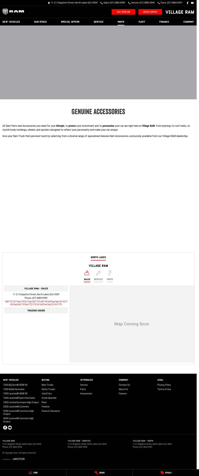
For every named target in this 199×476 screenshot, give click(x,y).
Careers (123, 393)
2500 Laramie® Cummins (16, 406)
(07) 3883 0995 (80, 447)
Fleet (142, 21)
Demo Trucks (48, 389)
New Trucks (47, 384)
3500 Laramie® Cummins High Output (18, 420)
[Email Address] (36, 303)
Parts (121, 21)
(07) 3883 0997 (145, 447)
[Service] (99, 472)
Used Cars (47, 393)
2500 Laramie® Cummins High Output (18, 413)
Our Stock (40, 21)
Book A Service (150, 12)
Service (99, 21)
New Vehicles (11, 21)
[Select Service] (98, 276)
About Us (123, 389)
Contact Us (124, 384)
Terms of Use (164, 389)
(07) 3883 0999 (39, 298)
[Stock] (33, 472)
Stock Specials (49, 398)
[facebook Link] (188, 3)
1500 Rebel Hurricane (13, 389)
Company (188, 21)
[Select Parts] (110, 276)
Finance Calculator (51, 411)
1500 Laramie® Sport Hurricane (19, 398)
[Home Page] (14, 11)
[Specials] (166, 472)
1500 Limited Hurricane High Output (21, 402)
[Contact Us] (72, 3)
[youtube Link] (192, 3)
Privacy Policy (164, 384)
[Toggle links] (13, 459)
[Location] (87, 276)
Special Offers (70, 21)
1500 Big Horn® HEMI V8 (15, 384)
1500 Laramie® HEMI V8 (15, 393)
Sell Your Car (123, 12)
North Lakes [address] (98, 257)
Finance (164, 21)
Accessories (86, 393)
